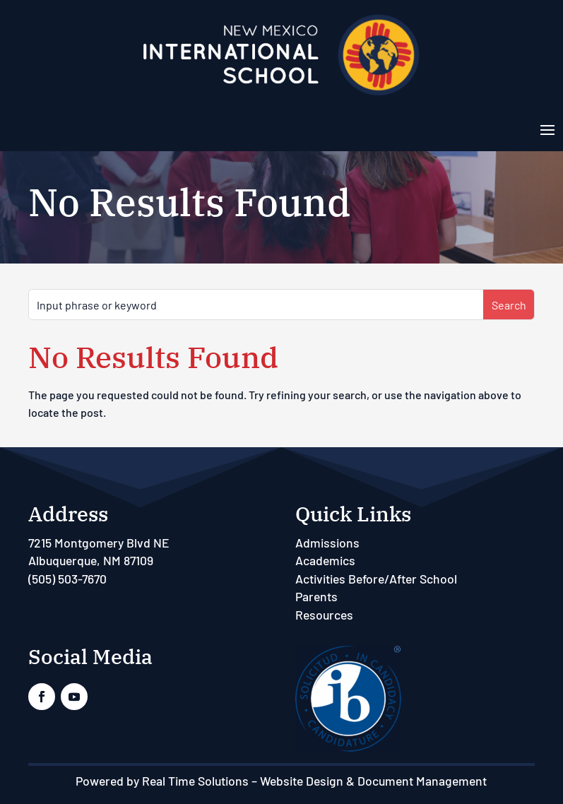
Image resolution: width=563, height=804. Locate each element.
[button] (547, 128)
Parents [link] (316, 596)
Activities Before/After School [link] (376, 578)
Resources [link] (324, 614)
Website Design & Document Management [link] (373, 780)
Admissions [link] (327, 542)
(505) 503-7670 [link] (67, 578)
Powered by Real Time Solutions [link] (162, 780)
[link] (281, 94)
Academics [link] (325, 560)
